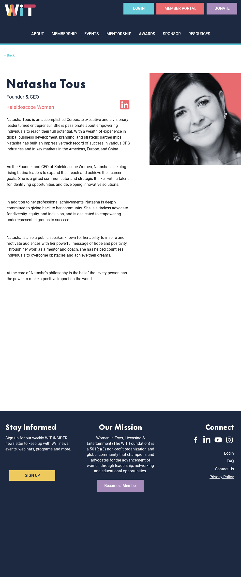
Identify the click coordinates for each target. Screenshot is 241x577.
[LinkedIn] (125, 105)
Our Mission (120, 426)
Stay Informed (30, 426)
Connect (219, 426)
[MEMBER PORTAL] (180, 8)
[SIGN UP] (32, 475)
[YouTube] (218, 439)
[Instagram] (229, 439)
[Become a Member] (120, 486)
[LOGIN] (138, 8)
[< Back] (14, 55)
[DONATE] (222, 8)
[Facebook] (195, 439)
